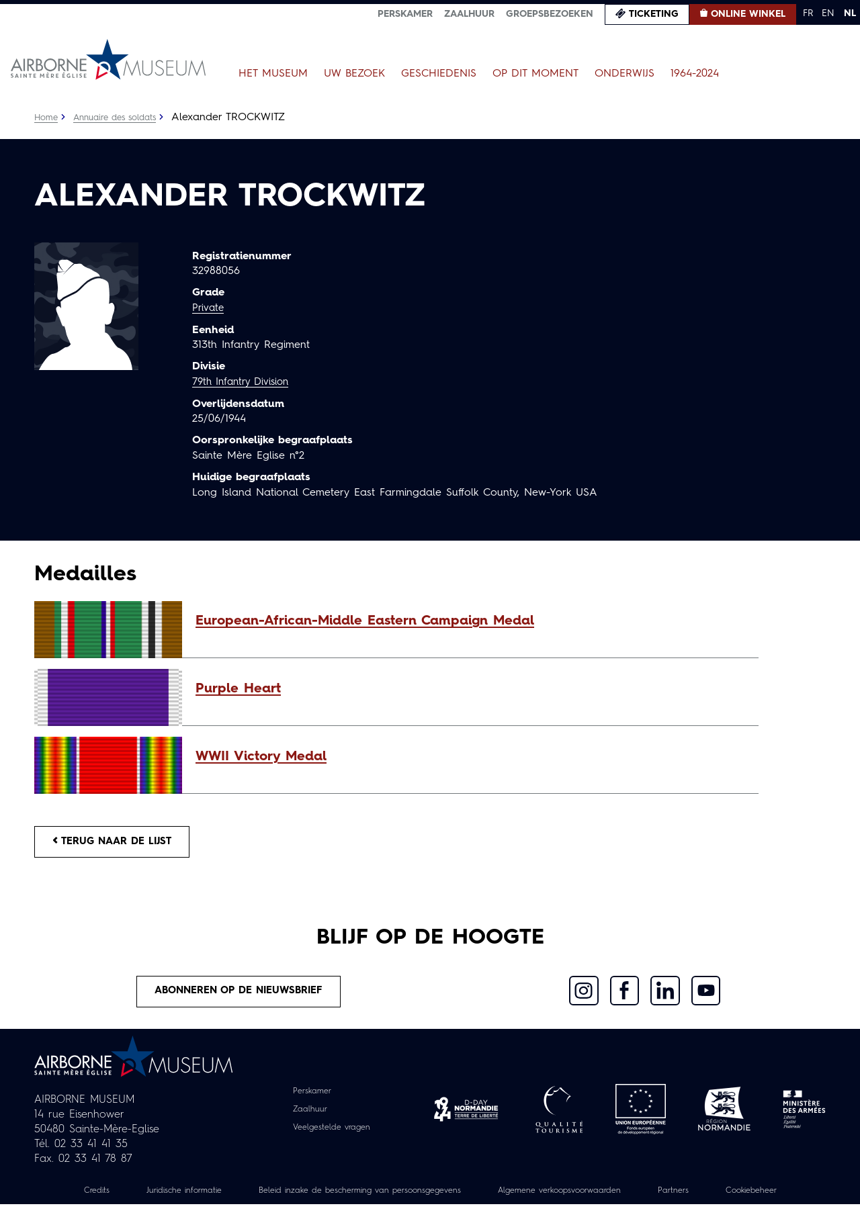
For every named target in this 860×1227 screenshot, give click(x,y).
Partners (751, 1198)
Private (209, 308)
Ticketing (654, 14)
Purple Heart (238, 689)
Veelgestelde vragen (331, 1135)
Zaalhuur (469, 14)
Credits (105, 1198)
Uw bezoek (354, 74)
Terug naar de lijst (119, 843)
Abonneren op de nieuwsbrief (239, 997)
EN (828, 13)
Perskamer (405, 14)
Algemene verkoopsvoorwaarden (625, 1198)
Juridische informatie (201, 1198)
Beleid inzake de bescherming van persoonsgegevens (399, 1198)
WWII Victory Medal (261, 757)
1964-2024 (695, 74)
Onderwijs (624, 74)
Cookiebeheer (430, 1213)
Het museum (273, 74)
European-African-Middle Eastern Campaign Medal (365, 621)
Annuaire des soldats (122, 117)
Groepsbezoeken (549, 14)
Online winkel (748, 14)
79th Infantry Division (245, 381)
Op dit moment (535, 74)
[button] (470, 621)
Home (47, 117)
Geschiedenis (438, 74)
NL (850, 13)
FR (808, 13)
